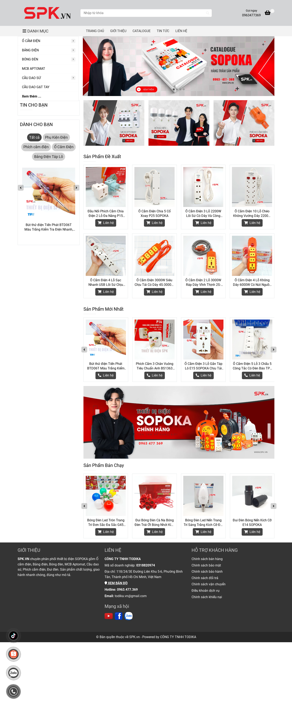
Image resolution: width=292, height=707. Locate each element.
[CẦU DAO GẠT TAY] (48, 87)
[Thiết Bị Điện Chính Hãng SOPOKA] (47, 13)
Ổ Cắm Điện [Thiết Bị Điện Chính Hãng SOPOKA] (64, 147)
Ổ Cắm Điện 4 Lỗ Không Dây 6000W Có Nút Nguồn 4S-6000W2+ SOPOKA (252, 282)
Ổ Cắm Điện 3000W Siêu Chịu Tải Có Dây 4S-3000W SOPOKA (154, 282)
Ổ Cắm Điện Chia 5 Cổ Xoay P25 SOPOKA (154, 213)
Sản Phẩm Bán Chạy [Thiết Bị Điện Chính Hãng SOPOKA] (103, 465)
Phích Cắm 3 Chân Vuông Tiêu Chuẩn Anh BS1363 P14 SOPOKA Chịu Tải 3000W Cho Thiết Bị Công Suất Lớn (154, 366)
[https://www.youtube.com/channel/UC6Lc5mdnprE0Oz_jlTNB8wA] (109, 616)
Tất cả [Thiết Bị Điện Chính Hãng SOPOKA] (34, 137)
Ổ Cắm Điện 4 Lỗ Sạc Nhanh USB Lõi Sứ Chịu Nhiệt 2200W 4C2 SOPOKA (105, 282)
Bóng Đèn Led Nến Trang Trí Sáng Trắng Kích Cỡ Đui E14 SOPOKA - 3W (203, 522)
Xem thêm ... (31, 96)
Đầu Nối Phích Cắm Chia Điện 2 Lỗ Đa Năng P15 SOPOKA (106, 213)
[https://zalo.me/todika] (128, 616)
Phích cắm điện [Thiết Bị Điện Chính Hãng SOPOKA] (36, 147)
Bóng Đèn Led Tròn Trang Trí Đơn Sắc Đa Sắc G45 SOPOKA (105, 522)
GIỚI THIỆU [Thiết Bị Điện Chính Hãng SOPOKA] (29, 550)
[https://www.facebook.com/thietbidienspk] (119, 616)
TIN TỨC (163, 31)
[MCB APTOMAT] (48, 68)
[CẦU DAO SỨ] (48, 78)
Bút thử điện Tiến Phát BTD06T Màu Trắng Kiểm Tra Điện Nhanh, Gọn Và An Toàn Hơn (106, 366)
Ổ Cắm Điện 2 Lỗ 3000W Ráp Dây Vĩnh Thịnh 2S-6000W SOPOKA (203, 282)
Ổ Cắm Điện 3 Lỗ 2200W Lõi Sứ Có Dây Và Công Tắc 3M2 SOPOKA (203, 213)
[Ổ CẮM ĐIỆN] (48, 41)
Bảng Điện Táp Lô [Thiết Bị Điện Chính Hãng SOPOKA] (48, 157)
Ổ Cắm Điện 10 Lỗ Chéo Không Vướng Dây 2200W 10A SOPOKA (252, 213)
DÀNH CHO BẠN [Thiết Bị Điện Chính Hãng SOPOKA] (36, 124)
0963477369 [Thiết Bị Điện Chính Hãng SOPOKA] (251, 15)
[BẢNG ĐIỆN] (48, 50)
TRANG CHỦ (95, 31)
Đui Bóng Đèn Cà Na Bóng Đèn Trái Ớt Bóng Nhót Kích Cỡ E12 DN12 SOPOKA (155, 522)
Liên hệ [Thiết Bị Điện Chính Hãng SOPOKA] (106, 223)
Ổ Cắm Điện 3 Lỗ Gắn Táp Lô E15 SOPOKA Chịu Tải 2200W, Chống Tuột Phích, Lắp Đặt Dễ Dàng (203, 366)
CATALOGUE (142, 31)
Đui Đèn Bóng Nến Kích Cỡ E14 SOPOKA (252, 522)
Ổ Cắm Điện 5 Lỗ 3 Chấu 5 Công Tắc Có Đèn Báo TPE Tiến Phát (252, 366)
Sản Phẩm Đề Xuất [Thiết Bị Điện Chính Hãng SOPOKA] (102, 156)
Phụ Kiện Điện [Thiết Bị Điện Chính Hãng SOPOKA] (56, 137)
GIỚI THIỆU (118, 31)
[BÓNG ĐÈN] (48, 59)
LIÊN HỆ (181, 31)
